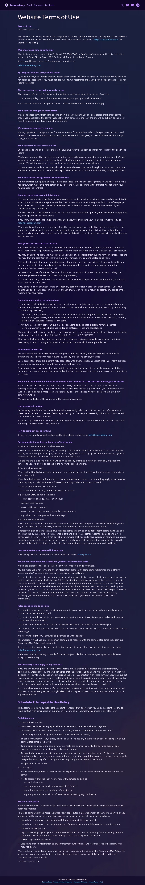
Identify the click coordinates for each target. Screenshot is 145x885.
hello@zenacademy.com (29, 65)
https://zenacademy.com (106, 39)
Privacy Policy (84, 554)
